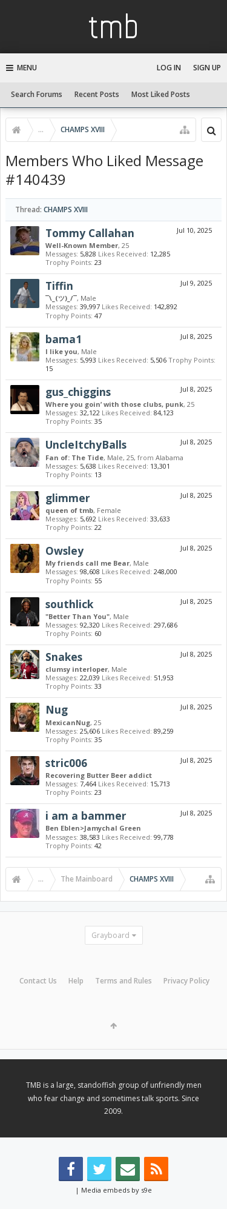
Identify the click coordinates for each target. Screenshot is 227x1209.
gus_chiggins (78, 391)
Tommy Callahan (89, 233)
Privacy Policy (186, 981)
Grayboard (110, 935)
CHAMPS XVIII (66, 209)
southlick (69, 604)
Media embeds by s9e (116, 1189)
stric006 (66, 762)
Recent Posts (96, 94)
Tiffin (59, 285)
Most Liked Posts (160, 94)
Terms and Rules (123, 981)
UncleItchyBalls (86, 444)
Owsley (64, 550)
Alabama (169, 457)
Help (76, 981)
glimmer (67, 498)
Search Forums (36, 94)
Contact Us (38, 981)
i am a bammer (86, 815)
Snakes (63, 656)
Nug (56, 709)
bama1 (63, 339)
